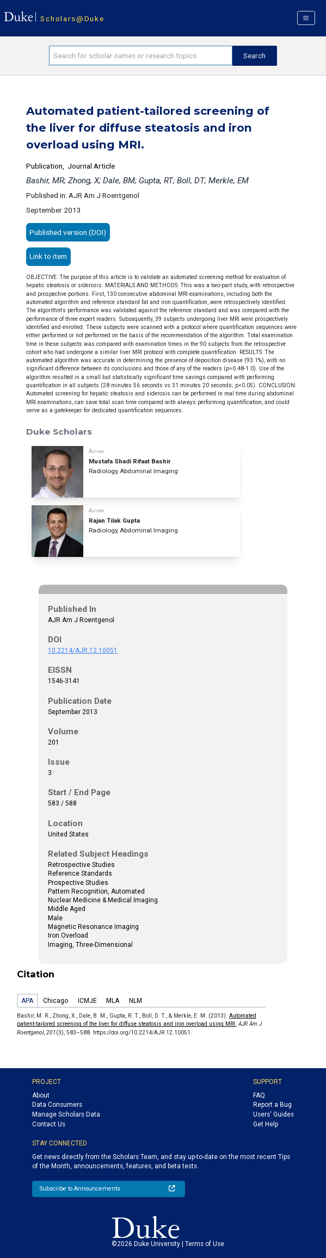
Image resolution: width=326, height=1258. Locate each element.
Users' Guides (273, 1114)
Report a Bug (272, 1104)
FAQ (259, 1095)
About (41, 1095)
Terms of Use (204, 1244)
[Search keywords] (140, 55)
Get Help (265, 1124)
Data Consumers (57, 1104)
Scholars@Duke (72, 18)
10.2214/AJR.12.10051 (83, 650)
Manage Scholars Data (66, 1114)
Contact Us (48, 1124)
